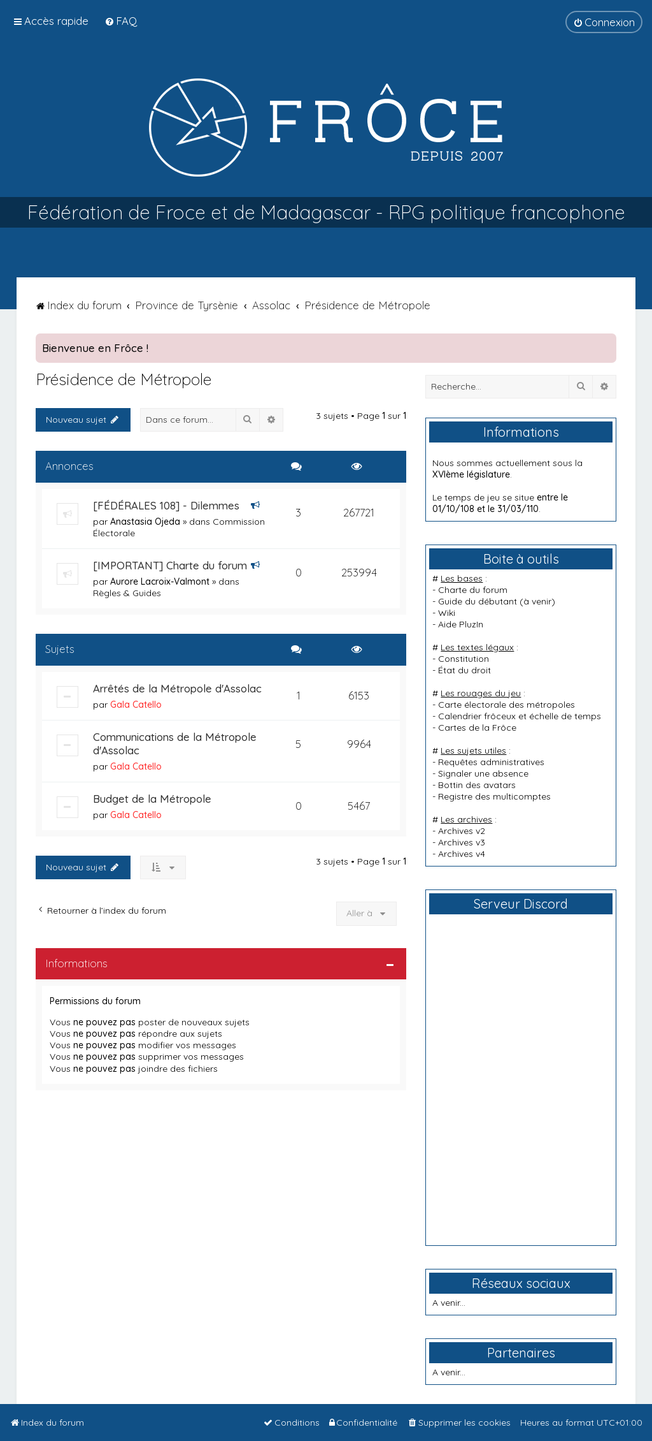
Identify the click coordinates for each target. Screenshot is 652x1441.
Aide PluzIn (460, 624)
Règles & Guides (127, 593)
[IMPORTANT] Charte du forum (170, 565)
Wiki (446, 612)
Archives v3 (461, 842)
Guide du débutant (477, 601)
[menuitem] (120, 21)
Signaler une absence (483, 773)
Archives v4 (461, 853)
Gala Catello (136, 704)
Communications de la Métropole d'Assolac (175, 743)
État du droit (464, 670)
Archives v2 (461, 831)
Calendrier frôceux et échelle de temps (519, 716)
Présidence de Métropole (123, 379)
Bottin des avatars (477, 785)
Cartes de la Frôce (477, 727)
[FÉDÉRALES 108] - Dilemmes (166, 505)
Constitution (463, 658)
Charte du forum (472, 590)
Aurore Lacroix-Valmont (159, 581)
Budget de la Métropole (152, 798)
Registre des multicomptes (494, 796)
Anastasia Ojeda (145, 521)
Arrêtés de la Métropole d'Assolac (177, 688)
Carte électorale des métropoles (506, 704)
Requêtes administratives (491, 762)
